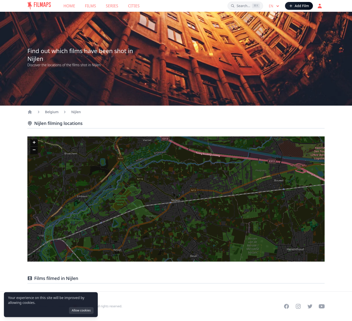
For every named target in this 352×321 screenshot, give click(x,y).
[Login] (320, 6)
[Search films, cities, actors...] (245, 6)
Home (69, 6)
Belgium (51, 112)
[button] (34, 143)
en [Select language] (274, 6)
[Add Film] (299, 6)
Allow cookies (81, 310)
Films (90, 6)
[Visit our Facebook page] (286, 306)
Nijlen (76, 112)
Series (112, 6)
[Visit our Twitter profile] (310, 306)
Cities (134, 6)
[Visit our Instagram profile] (298, 306)
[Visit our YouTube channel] (322, 306)
